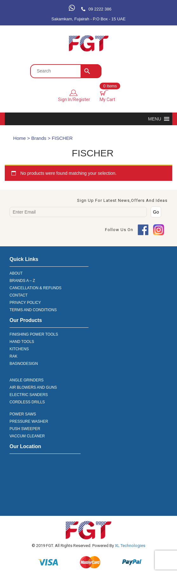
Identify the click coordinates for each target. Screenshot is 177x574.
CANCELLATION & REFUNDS (36, 288)
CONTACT (19, 295)
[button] (154, 119)
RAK (13, 356)
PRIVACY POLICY (25, 302)
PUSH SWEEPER (25, 429)
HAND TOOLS (22, 341)
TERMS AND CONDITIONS (33, 310)
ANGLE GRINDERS (26, 380)
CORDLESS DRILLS (27, 402)
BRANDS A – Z (22, 280)
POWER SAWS (23, 414)
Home (19, 138)
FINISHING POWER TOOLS (34, 334)
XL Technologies (129, 545)
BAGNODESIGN (24, 363)
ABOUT (16, 273)
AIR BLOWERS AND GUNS (33, 387)
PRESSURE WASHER (29, 421)
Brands (39, 138)
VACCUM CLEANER (27, 436)
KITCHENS (19, 349)
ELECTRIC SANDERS (29, 395)
